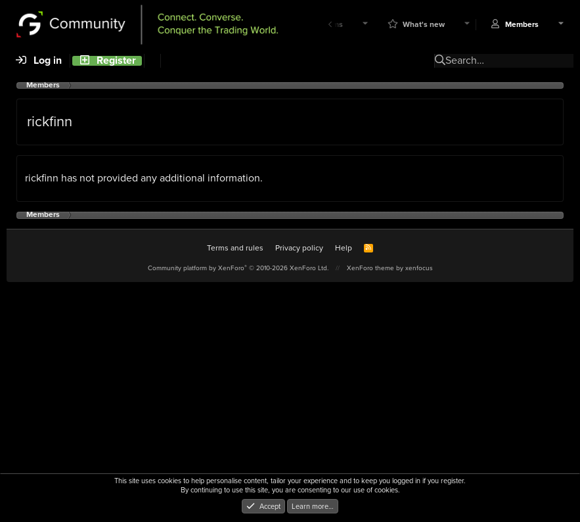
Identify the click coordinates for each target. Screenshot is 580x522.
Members (522, 24)
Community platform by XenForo (238, 268)
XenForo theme (370, 268)
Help (343, 248)
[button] (365, 24)
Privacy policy (299, 248)
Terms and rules (235, 248)
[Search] (152, 61)
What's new (424, 24)
